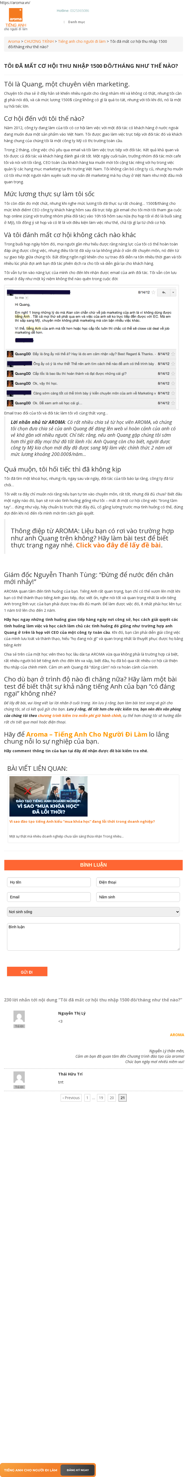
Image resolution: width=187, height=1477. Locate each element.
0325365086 (79, 10)
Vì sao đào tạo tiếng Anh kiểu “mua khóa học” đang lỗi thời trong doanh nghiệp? (82, 821)
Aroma (14, 41)
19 (101, 1097)
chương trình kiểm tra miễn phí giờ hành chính (79, 715)
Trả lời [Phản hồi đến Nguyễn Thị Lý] (19, 1026)
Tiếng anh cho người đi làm (82, 41)
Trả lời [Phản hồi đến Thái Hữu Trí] (19, 1087)
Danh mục (73, 22)
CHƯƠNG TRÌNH (39, 41)
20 (112, 1097)
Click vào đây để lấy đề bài (118, 544)
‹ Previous (71, 1097)
